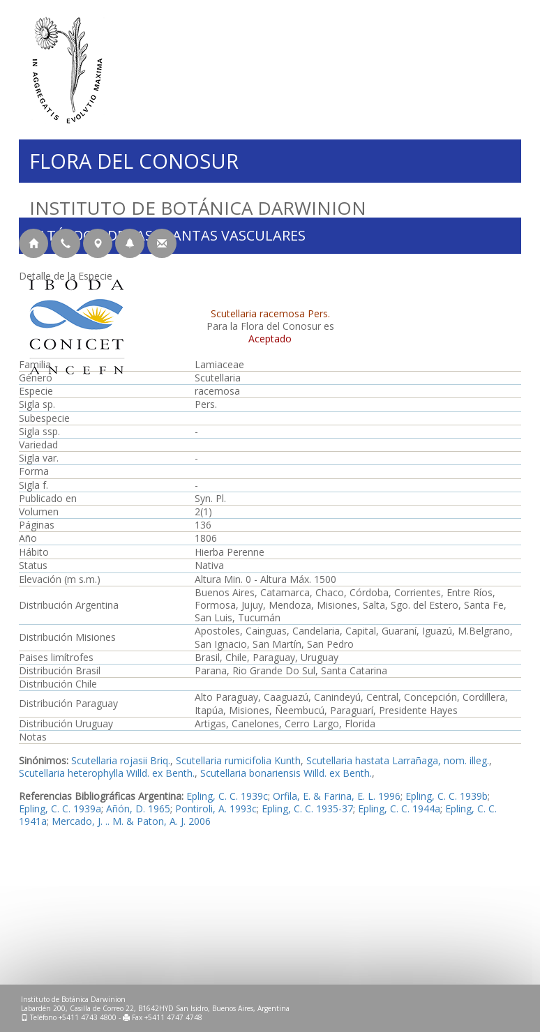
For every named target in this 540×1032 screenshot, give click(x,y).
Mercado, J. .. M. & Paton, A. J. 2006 (131, 821)
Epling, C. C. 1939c (227, 796)
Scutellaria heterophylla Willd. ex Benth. (107, 773)
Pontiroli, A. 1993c (216, 808)
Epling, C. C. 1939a (60, 808)
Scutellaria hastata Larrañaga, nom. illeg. (397, 760)
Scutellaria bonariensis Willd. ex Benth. (286, 773)
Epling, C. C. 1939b (446, 796)
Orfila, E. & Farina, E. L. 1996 (336, 796)
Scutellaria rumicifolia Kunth (238, 760)
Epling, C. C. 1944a (399, 808)
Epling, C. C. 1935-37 (307, 808)
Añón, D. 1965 (138, 808)
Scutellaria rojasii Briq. (120, 760)
